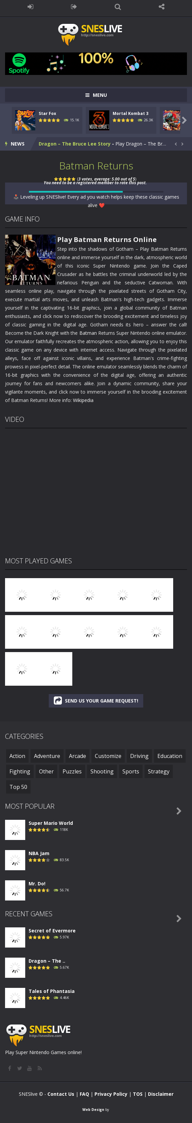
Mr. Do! (37, 883)
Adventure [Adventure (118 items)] (47, 756)
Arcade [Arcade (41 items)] (77, 756)
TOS (138, 1094)
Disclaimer (161, 1094)
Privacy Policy (110, 1094)
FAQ (84, 1094)
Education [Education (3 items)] (169, 756)
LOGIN (30, 6)
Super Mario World (51, 823)
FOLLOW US (162, 6)
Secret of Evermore (52, 930)
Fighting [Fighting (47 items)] (19, 771)
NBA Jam (39, 853)
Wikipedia (83, 400)
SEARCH (118, 6)
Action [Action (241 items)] (17, 756)
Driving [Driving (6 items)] (139, 756)
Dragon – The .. (47, 961)
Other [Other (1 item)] (46, 771)
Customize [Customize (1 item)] (108, 756)
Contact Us (60, 1094)
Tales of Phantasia (52, 991)
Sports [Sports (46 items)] (130, 771)
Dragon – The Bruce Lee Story (75, 144)
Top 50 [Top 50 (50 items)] (18, 787)
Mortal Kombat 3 (130, 113)
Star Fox (47, 113)
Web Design (93, 1109)
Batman (88, 333)
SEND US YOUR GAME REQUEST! (96, 700)
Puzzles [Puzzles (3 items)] (72, 771)
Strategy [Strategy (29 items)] (158, 771)
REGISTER (74, 6)
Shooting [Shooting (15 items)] (102, 771)
